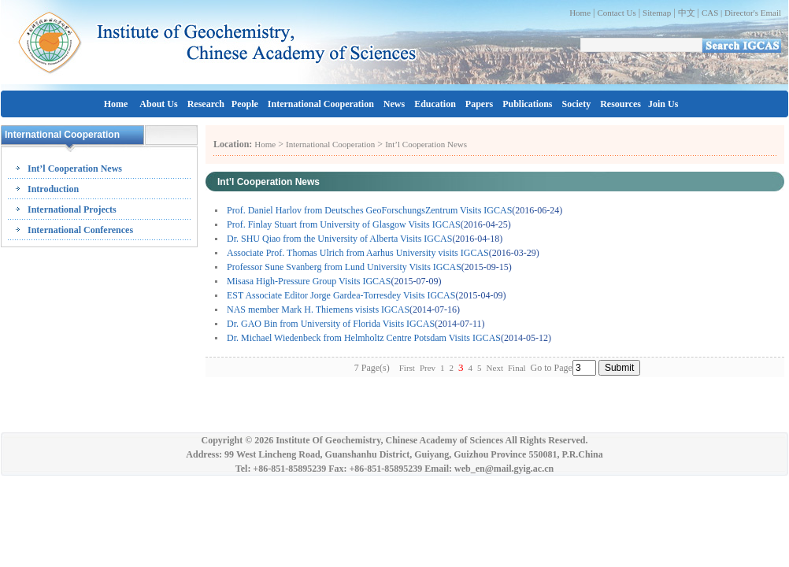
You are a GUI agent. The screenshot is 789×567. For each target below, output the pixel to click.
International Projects (72, 209)
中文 (686, 12)
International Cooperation (321, 103)
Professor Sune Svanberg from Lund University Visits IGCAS (344, 266)
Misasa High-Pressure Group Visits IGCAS (309, 281)
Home (580, 12)
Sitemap (657, 12)
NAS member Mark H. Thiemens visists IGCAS (318, 309)
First (407, 367)
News (394, 103)
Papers (479, 103)
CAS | (713, 12)
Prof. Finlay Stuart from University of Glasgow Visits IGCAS (344, 224)
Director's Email (752, 12)
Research (205, 103)
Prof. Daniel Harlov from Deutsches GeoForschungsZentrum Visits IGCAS (369, 210)
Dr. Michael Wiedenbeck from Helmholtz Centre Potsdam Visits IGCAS (364, 337)
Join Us (663, 103)
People (245, 103)
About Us (158, 103)
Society (576, 103)
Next (495, 367)
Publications (527, 103)
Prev (427, 367)
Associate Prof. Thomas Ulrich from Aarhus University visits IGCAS (358, 252)
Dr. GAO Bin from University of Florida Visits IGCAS (331, 323)
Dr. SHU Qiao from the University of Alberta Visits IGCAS (339, 238)
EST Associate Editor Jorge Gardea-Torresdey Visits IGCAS (341, 295)
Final (517, 367)
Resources (620, 103)
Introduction (53, 189)
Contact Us (616, 12)
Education (435, 103)
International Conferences (80, 229)
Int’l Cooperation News (75, 168)
